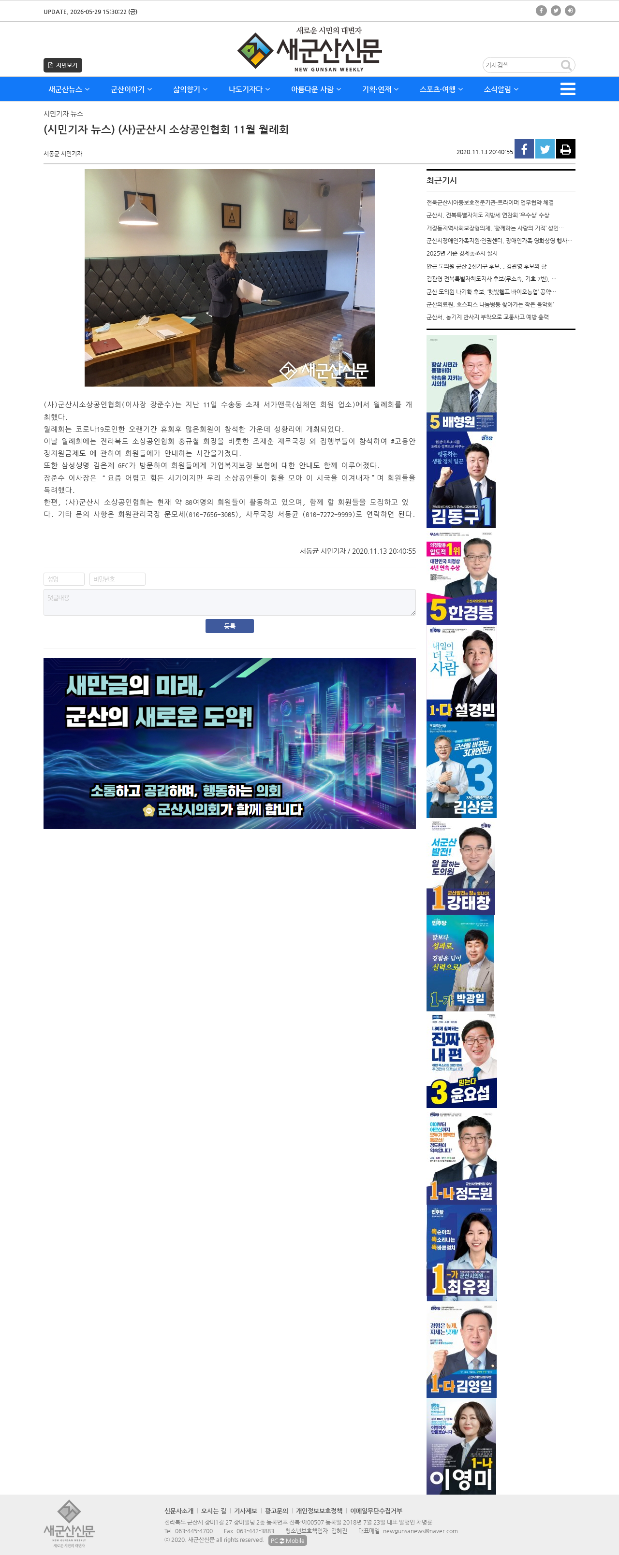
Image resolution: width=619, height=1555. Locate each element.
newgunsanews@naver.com (420, 1530)
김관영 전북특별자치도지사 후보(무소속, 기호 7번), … (492, 278)
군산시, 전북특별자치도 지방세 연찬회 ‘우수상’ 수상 (488, 215)
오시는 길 (213, 1510)
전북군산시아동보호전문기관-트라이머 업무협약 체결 (490, 202)
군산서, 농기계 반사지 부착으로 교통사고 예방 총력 (488, 317)
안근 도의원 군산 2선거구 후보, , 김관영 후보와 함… (489, 266)
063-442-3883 (255, 1530)
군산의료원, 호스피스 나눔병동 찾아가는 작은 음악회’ (490, 304)
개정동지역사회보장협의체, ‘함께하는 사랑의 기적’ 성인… (495, 228)
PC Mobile (288, 1540)
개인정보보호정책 (319, 1510)
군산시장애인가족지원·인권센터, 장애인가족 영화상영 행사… (500, 240)
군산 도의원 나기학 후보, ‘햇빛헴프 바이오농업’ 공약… (491, 291)
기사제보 (245, 1510)
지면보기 (62, 65)
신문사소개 (178, 1510)
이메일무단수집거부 (376, 1510)
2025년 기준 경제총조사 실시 (462, 253)
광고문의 (276, 1510)
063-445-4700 (194, 1530)
